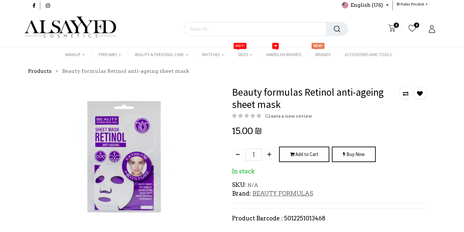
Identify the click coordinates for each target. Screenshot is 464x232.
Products (40, 71)
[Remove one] (238, 154)
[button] (412, 4)
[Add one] (269, 154)
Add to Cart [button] (304, 154)
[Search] (337, 29)
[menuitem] (283, 54)
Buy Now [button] (354, 154)
